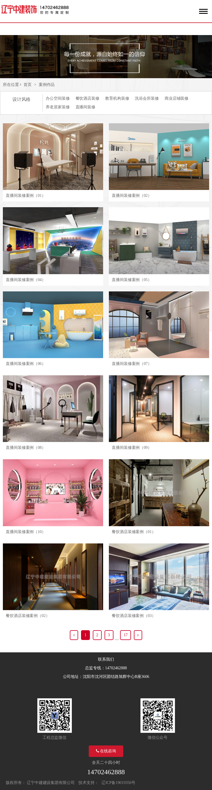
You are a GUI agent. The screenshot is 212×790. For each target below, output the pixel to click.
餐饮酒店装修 (87, 98)
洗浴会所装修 (147, 98)
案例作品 (47, 84)
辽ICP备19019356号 (118, 783)
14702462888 (106, 772)
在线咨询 (106, 751)
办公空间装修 (58, 98)
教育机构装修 (117, 98)
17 (126, 635)
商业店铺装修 (176, 98)
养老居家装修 (58, 107)
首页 (28, 84)
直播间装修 (86, 107)
